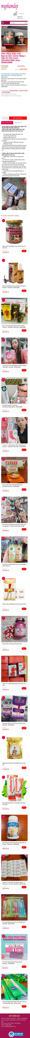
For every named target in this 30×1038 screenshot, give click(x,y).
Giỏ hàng (21, 13)
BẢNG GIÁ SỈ (18, 122)
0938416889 (14, 90)
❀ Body (17, 215)
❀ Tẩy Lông (4, 215)
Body (5, 69)
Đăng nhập (20, 18)
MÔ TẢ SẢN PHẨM (7, 122)
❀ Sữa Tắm (11, 215)
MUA (24, 251)
